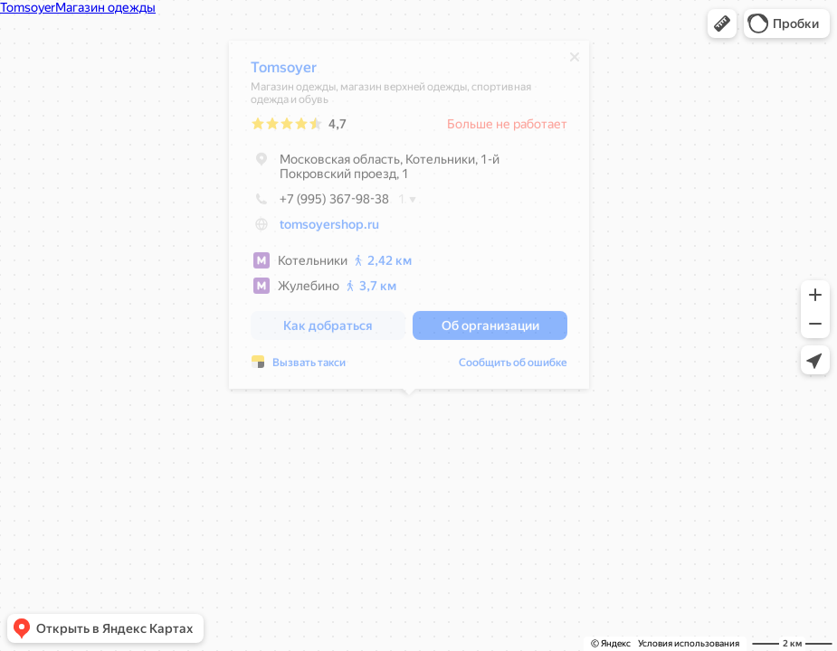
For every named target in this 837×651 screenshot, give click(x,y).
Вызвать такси (309, 367)
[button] (722, 23)
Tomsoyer (284, 71)
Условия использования (688, 643)
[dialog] (409, 219)
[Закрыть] (574, 61)
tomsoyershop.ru (329, 229)
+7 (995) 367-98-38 (320, 203)
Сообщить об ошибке (513, 367)
